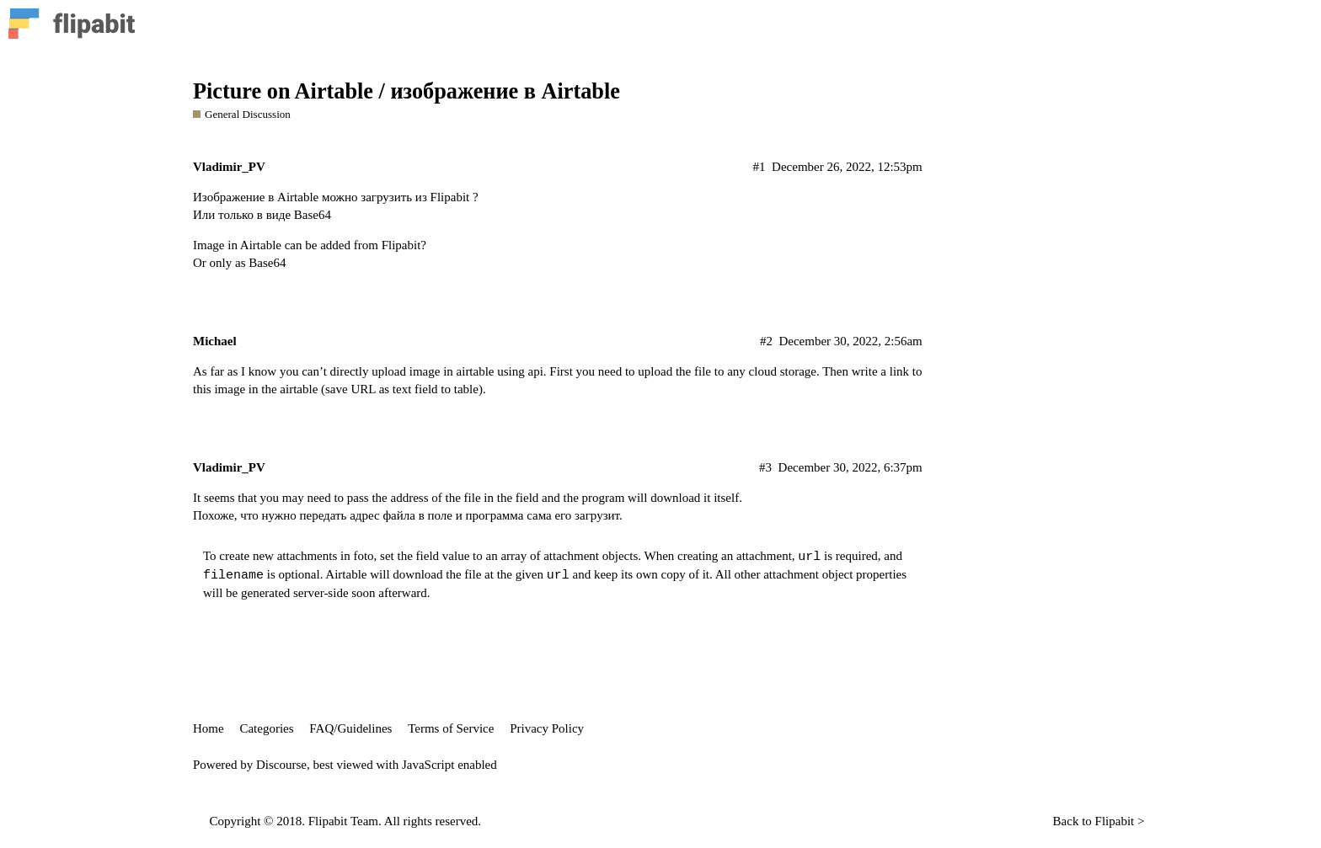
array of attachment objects (569, 556)
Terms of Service (451, 728)
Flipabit (1115, 821)
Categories (266, 728)
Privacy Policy (547, 728)
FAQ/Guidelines (350, 728)
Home (208, 728)
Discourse (281, 764)
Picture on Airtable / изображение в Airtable (406, 91)
